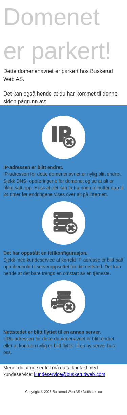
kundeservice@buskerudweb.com (69, 374)
